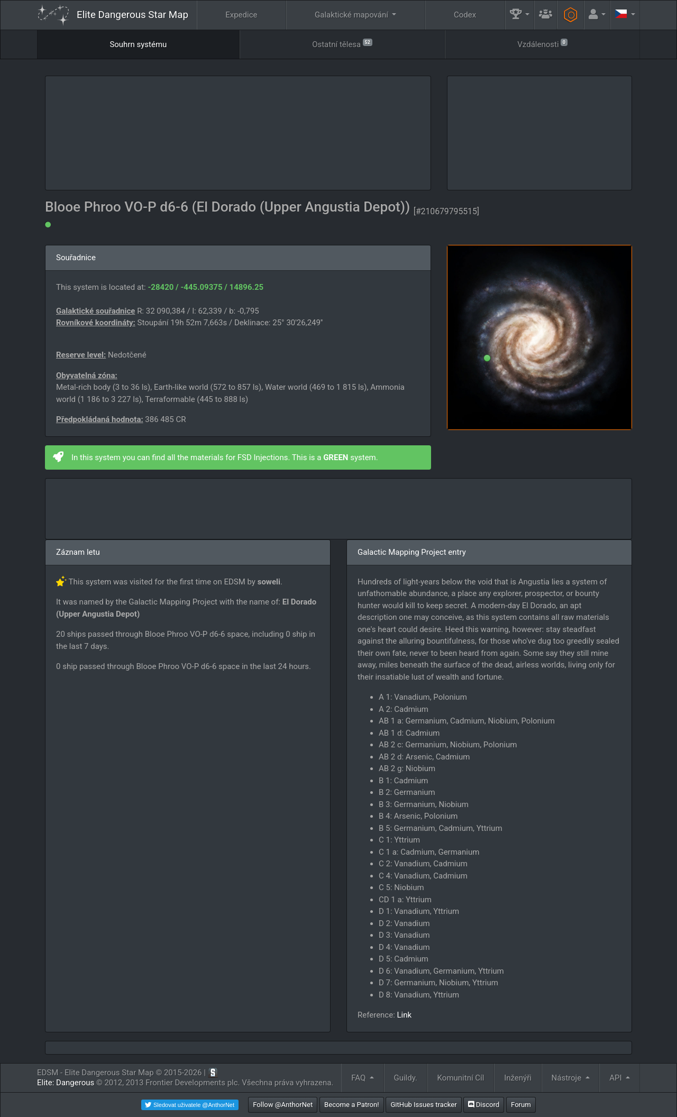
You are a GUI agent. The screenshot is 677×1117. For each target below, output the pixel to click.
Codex (465, 15)
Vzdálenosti (542, 43)
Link (404, 1015)
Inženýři (518, 1078)
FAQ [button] (359, 1078)
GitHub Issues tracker (423, 1105)
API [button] (616, 1078)
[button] (520, 15)
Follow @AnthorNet (283, 1105)
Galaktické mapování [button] (352, 15)
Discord (483, 1105)
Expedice (241, 15)
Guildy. (405, 1078)
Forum (521, 1105)
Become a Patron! (351, 1105)
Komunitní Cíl (460, 1078)
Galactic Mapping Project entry (412, 552)
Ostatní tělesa (342, 43)
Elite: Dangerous (65, 1082)
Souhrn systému (138, 44)
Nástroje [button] (567, 1078)
